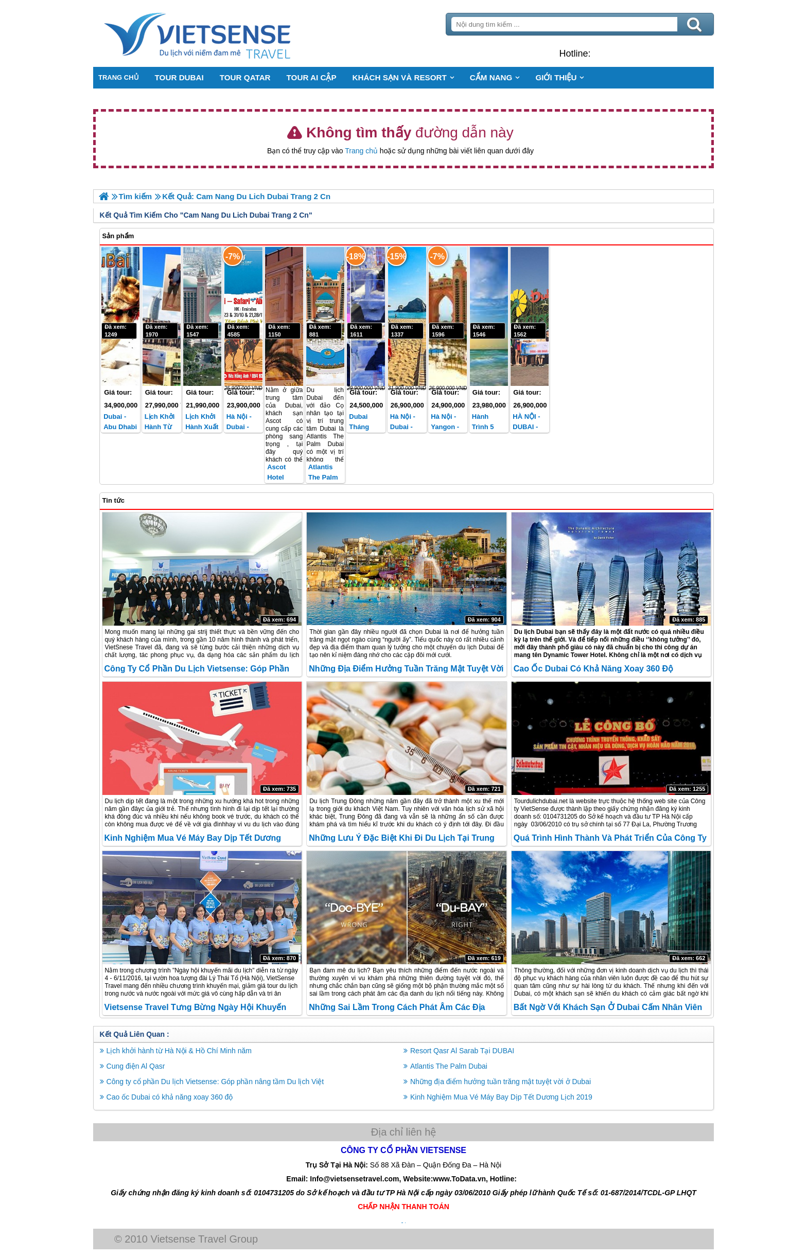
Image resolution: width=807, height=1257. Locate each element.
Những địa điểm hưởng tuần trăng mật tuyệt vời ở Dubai (500, 1081)
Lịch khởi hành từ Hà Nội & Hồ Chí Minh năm (180, 1050)
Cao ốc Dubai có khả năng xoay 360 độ (593, 668)
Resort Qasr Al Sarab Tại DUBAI (462, 1050)
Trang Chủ (224, 33)
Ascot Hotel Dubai (277, 477)
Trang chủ (361, 151)
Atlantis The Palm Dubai (324, 477)
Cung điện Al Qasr (137, 1065)
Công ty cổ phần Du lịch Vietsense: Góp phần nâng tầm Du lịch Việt (217, 1081)
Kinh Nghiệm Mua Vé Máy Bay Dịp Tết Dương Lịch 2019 (501, 1096)
